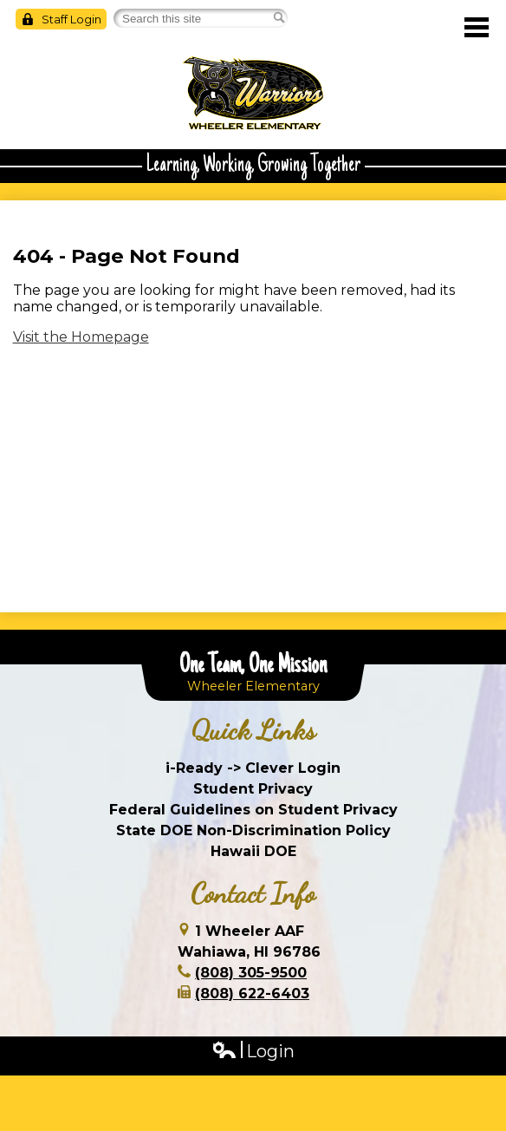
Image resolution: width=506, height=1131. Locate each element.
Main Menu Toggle (476, 27)
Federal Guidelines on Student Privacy (253, 809)
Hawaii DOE (253, 851)
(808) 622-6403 (252, 993)
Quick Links (253, 730)
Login (253, 1051)
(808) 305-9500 (251, 972)
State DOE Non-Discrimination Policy (253, 830)
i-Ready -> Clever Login (253, 768)
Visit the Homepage (81, 337)
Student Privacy (253, 789)
